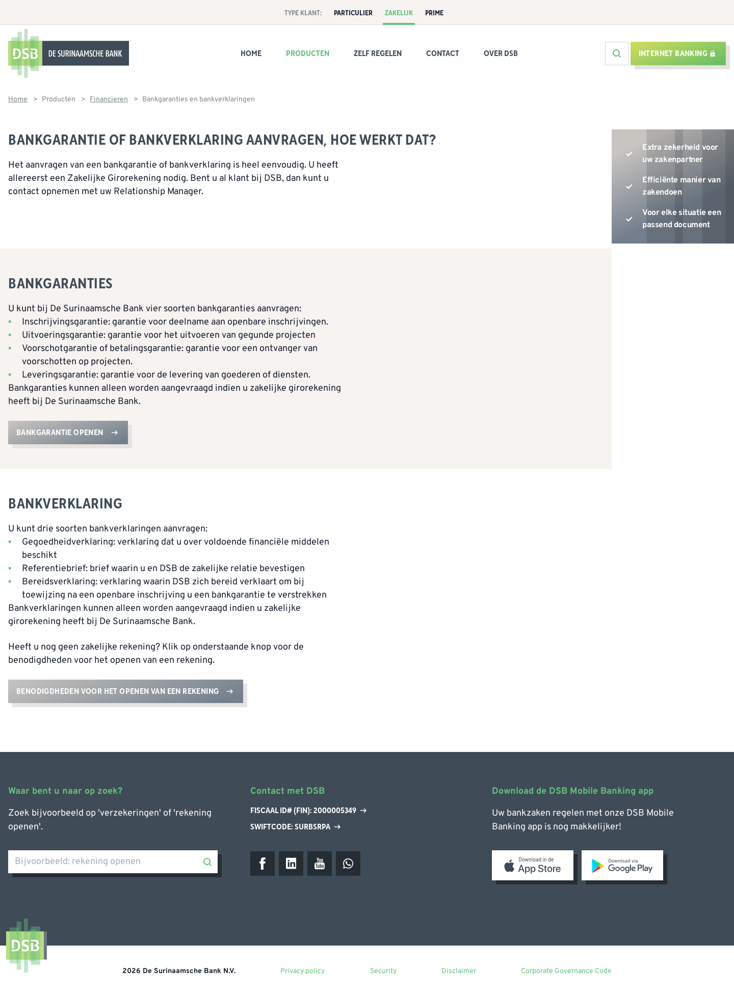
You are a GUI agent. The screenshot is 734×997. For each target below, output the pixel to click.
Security (383, 971)
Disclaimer (458, 971)
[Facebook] (262, 863)
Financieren (109, 99)
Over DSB (501, 53)
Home (251, 53)
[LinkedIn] (291, 863)
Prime (434, 13)
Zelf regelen (378, 53)
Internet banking (677, 53)
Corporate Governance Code (566, 971)
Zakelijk (399, 13)
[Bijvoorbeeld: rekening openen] (113, 861)
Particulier (353, 13)
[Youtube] (319, 863)
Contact (442, 53)
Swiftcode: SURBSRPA (295, 827)
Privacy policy (302, 971)
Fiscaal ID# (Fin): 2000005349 (308, 811)
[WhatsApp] (348, 863)
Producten (307, 53)
